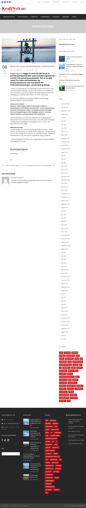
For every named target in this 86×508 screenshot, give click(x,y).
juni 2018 (63, 256)
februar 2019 (64, 228)
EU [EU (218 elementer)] (81, 358)
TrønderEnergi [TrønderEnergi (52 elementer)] (64, 394)
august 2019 (64, 207)
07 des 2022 (35, 427)
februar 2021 (64, 169)
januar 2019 (64, 232)
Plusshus (56, 17)
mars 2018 (64, 266)
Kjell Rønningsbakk (17, 70)
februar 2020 (64, 187)
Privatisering (48, 160)
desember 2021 (65, 138)
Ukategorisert (30, 70)
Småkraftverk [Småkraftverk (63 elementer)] (71, 385)
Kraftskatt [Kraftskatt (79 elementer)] (63, 370)
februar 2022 (64, 131)
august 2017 (64, 290)
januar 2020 (64, 190)
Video (74, 17)
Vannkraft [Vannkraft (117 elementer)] (73, 394)
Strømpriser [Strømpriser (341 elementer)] (63, 391)
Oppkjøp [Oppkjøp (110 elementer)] (75, 379)
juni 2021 (63, 159)
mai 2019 (63, 218)
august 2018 (64, 249)
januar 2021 (64, 173)
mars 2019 (64, 225)
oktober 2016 (64, 325)
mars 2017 (64, 308)
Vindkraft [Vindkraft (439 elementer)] (62, 400)
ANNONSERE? (56, 2)
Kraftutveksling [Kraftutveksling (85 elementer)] (73, 370)
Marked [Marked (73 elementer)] (70, 373)
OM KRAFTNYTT (66, 2)
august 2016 (64, 332)
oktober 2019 (64, 200)
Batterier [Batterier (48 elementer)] (67, 352)
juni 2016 (63, 339)
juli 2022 (63, 117)
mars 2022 (64, 128)
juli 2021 (63, 155)
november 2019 (65, 197)
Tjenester (34, 17)
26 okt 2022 (35, 450)
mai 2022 (63, 124)
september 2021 (65, 149)
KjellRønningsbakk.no (74, 415)
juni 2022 (63, 121)
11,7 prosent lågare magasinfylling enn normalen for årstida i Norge (31, 456)
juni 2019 (63, 214)
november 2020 (65, 180)
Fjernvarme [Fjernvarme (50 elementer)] (63, 361)
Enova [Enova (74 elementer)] (77, 358)
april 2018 (63, 263)
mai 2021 (63, 162)
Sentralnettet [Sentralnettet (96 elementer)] (72, 382)
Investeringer (33, 160)
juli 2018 (63, 252)
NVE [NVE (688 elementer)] (70, 379)
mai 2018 (63, 259)
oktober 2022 (64, 107)
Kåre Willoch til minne (74, 431)
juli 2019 (63, 211)
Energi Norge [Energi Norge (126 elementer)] (69, 358)
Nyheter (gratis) (9, 17)
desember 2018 (65, 235)
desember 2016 (65, 318)
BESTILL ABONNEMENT (44, 2)
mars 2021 (64, 166)
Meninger (66, 17)
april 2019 (63, 221)
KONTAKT (75, 2)
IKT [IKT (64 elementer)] (81, 364)
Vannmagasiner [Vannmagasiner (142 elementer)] (64, 397)
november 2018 (65, 238)
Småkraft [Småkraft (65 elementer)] (62, 385)
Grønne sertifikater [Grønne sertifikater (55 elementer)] (65, 364)
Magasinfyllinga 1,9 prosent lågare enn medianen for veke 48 (74, 66)
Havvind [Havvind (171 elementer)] (75, 364)
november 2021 (65, 142)
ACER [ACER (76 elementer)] (61, 352)
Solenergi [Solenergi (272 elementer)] (80, 385)
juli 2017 (63, 294)
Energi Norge (23, 160)
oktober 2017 (64, 283)
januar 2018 (64, 273)
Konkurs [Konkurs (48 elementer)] (79, 367)
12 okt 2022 (35, 472)
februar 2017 (64, 311)
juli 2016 (63, 335)
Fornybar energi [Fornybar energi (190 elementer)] (77, 361)
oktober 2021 (64, 145)
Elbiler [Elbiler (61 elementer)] (61, 358)
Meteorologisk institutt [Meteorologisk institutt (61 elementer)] (67, 376)
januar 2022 (64, 135)
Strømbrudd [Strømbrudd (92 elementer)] (78, 388)
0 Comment (71, 61)
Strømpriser (45, 17)
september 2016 (65, 328)
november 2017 (65, 280)
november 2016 (65, 321)
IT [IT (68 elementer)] (60, 367)
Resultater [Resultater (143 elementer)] (63, 382)
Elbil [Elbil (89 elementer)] (77, 355)
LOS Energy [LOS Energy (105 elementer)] (63, 373)
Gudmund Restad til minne (75, 443)
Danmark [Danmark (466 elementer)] (62, 355)
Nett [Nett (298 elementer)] (77, 376)
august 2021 (64, 152)
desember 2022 (65, 104)
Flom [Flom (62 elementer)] (69, 361)
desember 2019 (65, 194)
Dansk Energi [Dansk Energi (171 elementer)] (70, 355)
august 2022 (64, 114)
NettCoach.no (81, 505)
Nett (41, 160)
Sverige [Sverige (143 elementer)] (71, 391)
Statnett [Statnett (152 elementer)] (70, 388)
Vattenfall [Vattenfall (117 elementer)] (74, 397)
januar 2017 (64, 315)
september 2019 (65, 204)
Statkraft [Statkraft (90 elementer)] (63, 388)
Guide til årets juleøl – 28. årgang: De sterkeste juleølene (75, 421)
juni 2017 (63, 297)
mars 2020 (64, 183)
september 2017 (65, 287)
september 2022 (65, 111)
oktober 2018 (64, 242)
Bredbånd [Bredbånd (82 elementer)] (74, 352)
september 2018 (65, 245)
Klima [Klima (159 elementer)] (73, 367)
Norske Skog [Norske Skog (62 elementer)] (63, 379)
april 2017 (63, 304)
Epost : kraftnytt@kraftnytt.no (12, 423)
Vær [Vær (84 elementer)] (69, 400)
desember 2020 (65, 176)
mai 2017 (63, 301)
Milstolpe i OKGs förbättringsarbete (69, 80)
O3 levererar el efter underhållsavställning (71, 74)
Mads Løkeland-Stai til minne (76, 440)
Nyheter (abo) (23, 17)
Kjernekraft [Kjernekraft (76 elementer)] (66, 367)
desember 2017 (65, 276)
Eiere (15, 160)
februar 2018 (64, 270)
